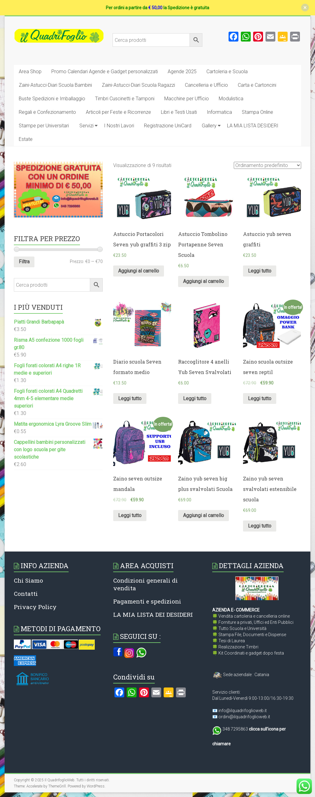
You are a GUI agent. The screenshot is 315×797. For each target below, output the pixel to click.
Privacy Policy (35, 607)
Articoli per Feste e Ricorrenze (118, 112)
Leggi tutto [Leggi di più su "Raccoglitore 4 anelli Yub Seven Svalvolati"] (194, 398)
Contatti (26, 593)
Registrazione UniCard (167, 126)
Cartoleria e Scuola (227, 71)
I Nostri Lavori (119, 126)
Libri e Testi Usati (179, 112)
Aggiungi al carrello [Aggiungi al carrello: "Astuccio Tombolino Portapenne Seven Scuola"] (203, 281)
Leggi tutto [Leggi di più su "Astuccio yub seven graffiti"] (259, 271)
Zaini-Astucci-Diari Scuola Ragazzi (138, 85)
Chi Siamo (28, 580)
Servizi (86, 126)
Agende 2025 (182, 71)
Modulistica (231, 99)
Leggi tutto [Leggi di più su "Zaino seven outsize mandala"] (130, 515)
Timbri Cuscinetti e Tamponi (124, 99)
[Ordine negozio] (267, 165)
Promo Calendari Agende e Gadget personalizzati (104, 71)
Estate (26, 139)
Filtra (24, 262)
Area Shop (30, 71)
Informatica (219, 112)
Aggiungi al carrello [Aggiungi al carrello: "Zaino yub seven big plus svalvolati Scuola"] (203, 515)
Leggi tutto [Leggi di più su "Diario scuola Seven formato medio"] (130, 398)
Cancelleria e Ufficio (206, 85)
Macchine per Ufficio (186, 99)
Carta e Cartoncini (257, 85)
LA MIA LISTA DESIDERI (252, 126)
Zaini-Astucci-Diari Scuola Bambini (55, 85)
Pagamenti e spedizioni (147, 601)
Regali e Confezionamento (47, 112)
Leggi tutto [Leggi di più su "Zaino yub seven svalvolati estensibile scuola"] (259, 526)
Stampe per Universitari (44, 126)
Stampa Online (257, 112)
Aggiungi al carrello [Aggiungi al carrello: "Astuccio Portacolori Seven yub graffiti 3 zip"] (138, 271)
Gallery (209, 126)
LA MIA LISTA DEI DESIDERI (153, 614)
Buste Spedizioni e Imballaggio (52, 99)
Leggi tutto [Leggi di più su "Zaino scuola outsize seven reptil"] (259, 398)
